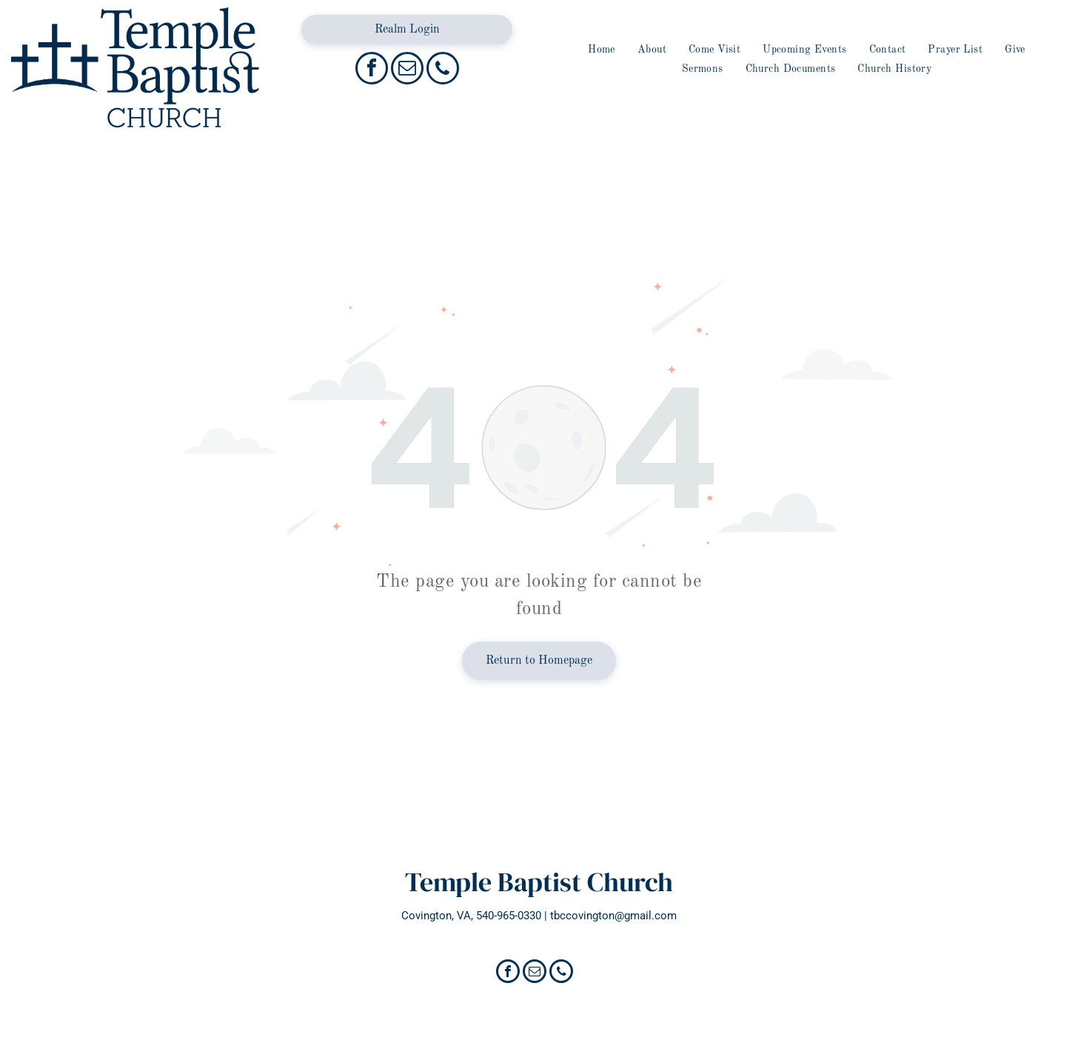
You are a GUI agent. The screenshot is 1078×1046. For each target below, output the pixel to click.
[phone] (442, 70)
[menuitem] (601, 50)
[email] (407, 70)
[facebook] (371, 70)
